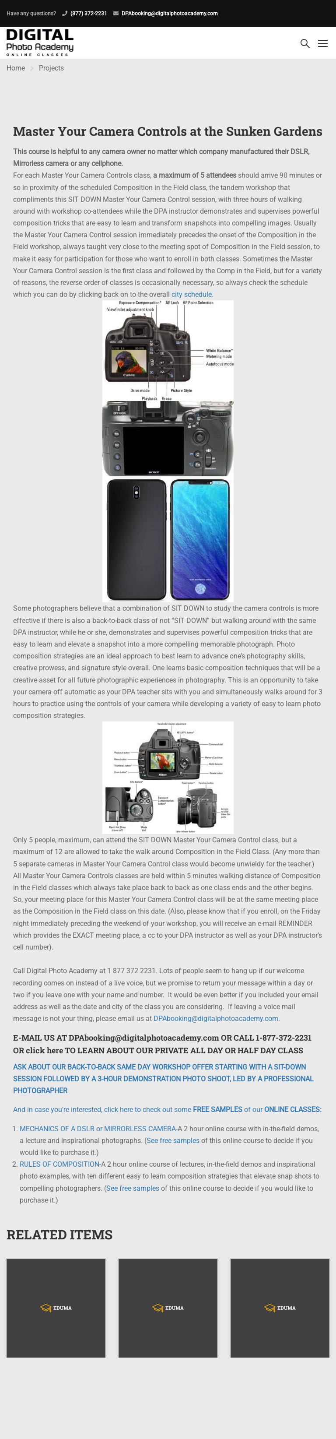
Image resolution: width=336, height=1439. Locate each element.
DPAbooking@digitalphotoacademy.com (170, 14)
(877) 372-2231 (88, 14)
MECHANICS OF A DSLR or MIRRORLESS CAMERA (98, 1131)
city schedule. (193, 297)
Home (16, 70)
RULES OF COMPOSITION (59, 1167)
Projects (51, 70)
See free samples (173, 1143)
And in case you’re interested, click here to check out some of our (167, 1112)
